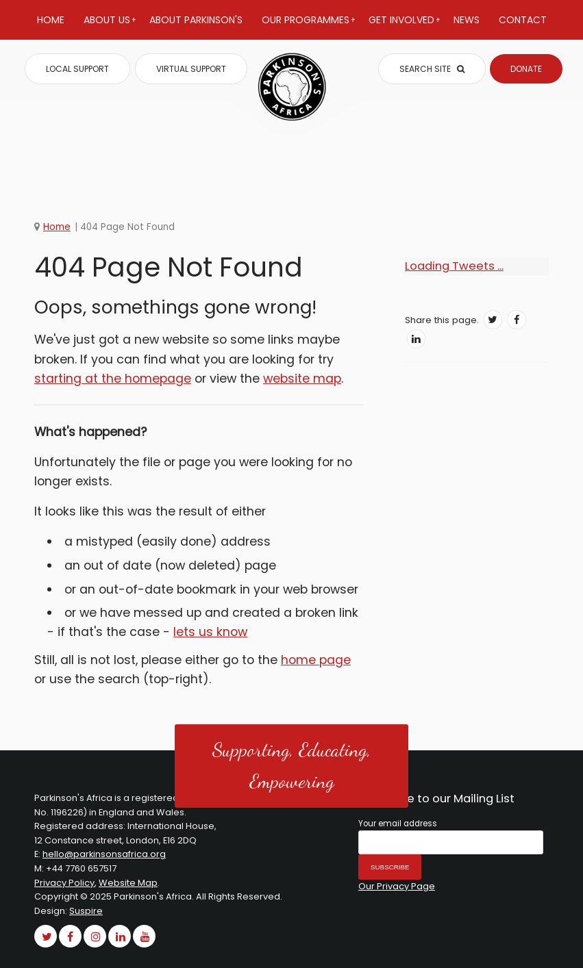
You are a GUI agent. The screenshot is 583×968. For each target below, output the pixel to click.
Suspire (86, 911)
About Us (110, 26)
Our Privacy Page (396, 886)
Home (50, 20)
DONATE (526, 69)
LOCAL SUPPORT (77, 69)
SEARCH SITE (431, 69)
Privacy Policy (64, 883)
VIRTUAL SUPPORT (191, 69)
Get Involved (405, 26)
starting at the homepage (112, 378)
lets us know (210, 632)
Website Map (128, 883)
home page (316, 660)
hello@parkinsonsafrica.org (104, 854)
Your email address (397, 823)
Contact (523, 20)
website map (302, 378)
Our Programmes (309, 26)
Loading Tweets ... (454, 266)
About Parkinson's (196, 20)
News (467, 20)
